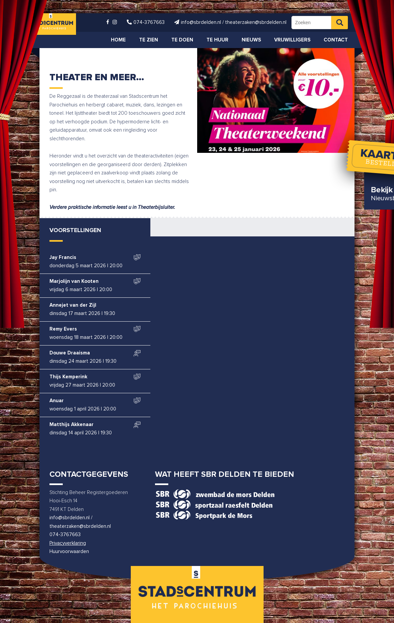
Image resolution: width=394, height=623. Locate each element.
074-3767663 (65, 534)
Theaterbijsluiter (156, 207)
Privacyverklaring (67, 543)
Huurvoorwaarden (69, 551)
